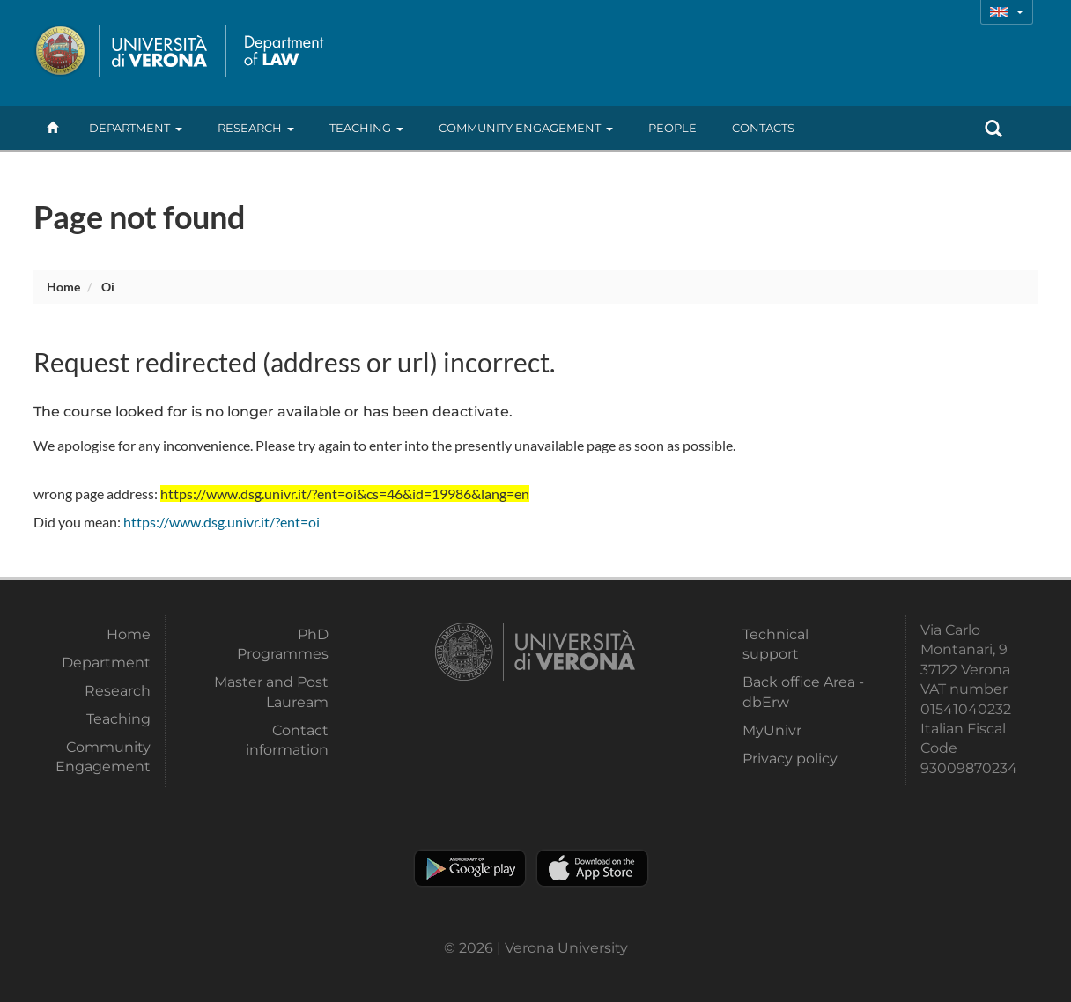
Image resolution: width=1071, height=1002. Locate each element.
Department (135, 128)
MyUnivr (771, 730)
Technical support (775, 644)
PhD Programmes (283, 644)
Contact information (287, 740)
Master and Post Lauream (271, 692)
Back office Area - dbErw (803, 692)
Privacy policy (790, 758)
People (672, 128)
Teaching (366, 128)
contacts (763, 128)
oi (107, 286)
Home (63, 286)
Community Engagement (526, 128)
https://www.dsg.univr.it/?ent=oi (221, 521)
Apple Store (592, 868)
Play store (470, 868)
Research (256, 128)
